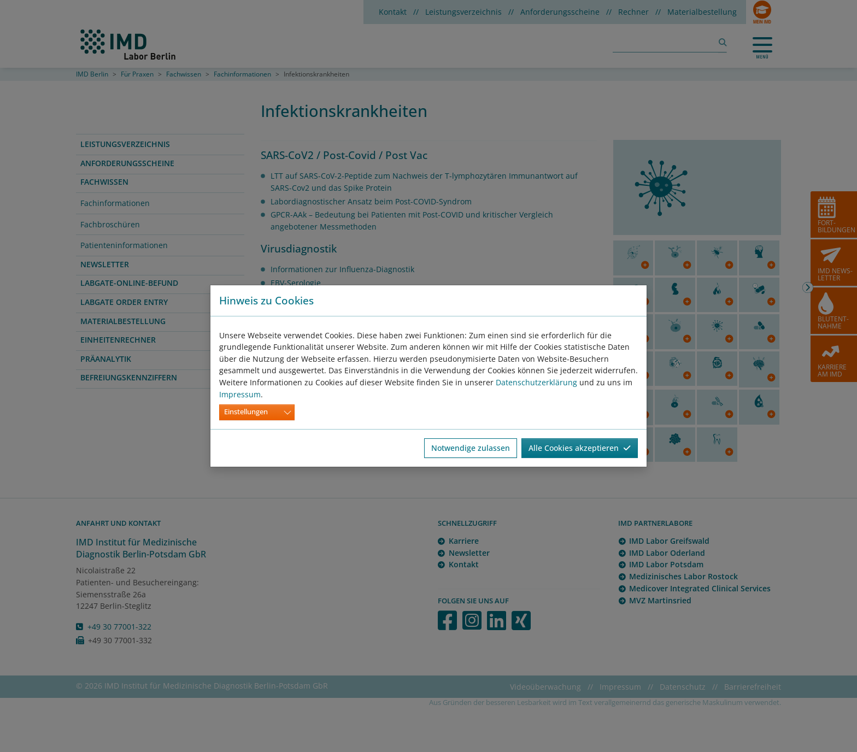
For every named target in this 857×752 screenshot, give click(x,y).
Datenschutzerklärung (536, 382)
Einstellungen (246, 411)
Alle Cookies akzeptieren (580, 448)
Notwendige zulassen (470, 448)
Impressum (240, 394)
